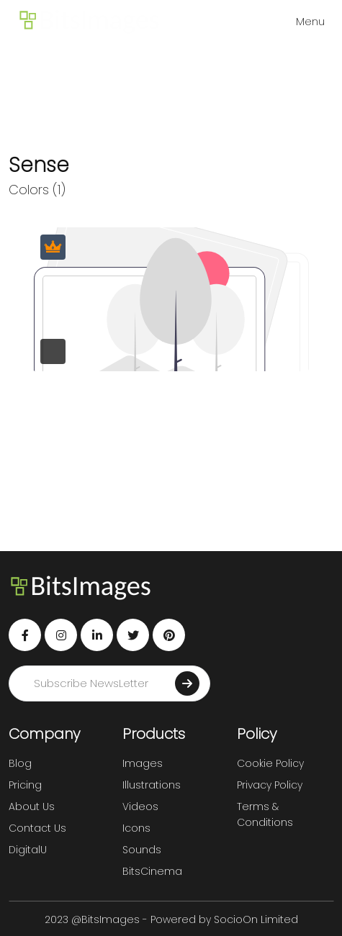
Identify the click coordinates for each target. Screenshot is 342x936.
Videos (140, 806)
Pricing (25, 785)
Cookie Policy (270, 763)
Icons (136, 828)
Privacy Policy (269, 785)
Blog (20, 763)
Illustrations (151, 785)
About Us (32, 806)
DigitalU (28, 849)
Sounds (141, 849)
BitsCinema (152, 871)
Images (142, 763)
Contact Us (37, 828)
